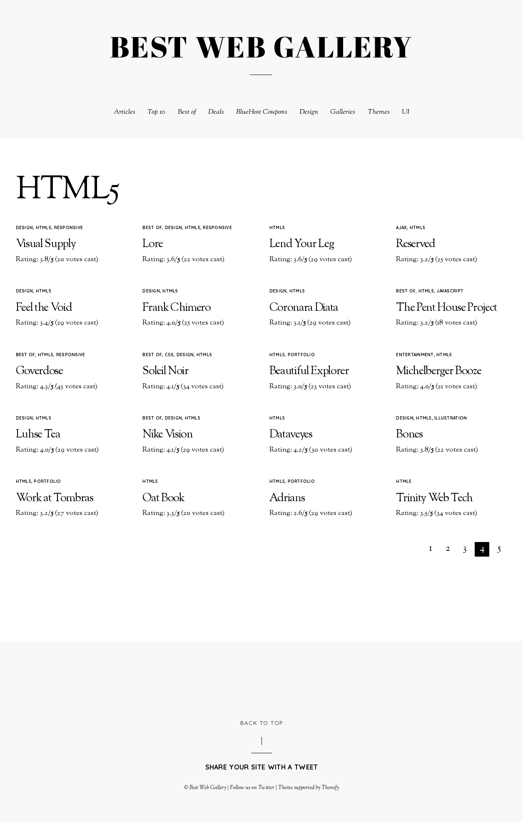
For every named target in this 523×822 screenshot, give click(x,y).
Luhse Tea (38, 435)
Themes (379, 112)
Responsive (68, 227)
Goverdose (39, 371)
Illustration (450, 418)
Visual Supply (46, 244)
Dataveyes (290, 435)
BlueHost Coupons (261, 112)
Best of (187, 112)
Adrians (287, 498)
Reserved (415, 244)
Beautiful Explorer (309, 371)
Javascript (449, 291)
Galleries (342, 112)
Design (308, 112)
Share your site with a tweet (261, 767)
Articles (124, 112)
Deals (216, 112)
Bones (409, 435)
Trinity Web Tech (434, 498)
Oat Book (163, 498)
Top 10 (156, 112)
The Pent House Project (446, 308)
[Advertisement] (261, 679)
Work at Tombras (54, 498)
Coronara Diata (303, 308)
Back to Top (261, 723)
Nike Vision (167, 435)
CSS (169, 354)
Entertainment (414, 354)
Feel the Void (44, 308)
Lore (152, 244)
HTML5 (43, 227)
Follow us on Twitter (252, 788)
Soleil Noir (165, 371)
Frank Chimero (176, 308)
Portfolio (301, 354)
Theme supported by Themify (308, 788)
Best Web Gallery (207, 788)
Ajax (401, 227)
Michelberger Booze (438, 371)
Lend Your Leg (301, 244)
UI (405, 112)
